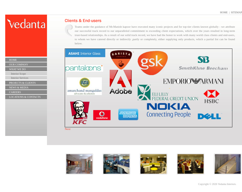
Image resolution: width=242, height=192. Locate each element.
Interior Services (19, 77)
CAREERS (15, 92)
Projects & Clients (22, 82)
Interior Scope (18, 73)
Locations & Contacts (24, 96)
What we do (17, 69)
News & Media (18, 87)
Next (67, 128)
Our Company (18, 64)
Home (224, 12)
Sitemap (236, 12)
